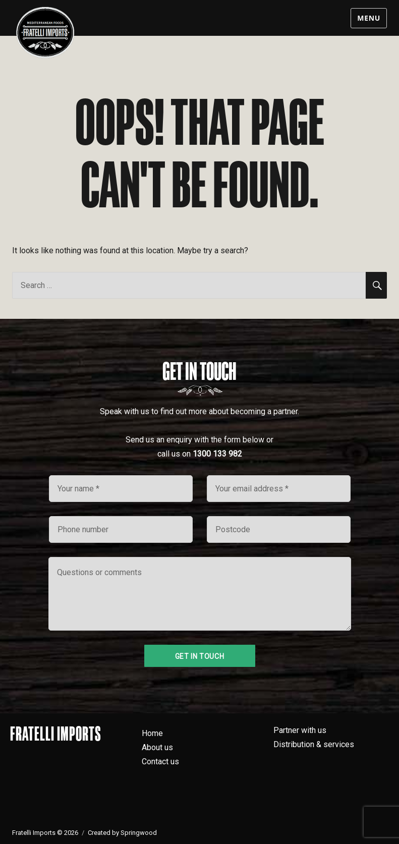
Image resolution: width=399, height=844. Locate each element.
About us (157, 747)
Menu (368, 18)
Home (152, 733)
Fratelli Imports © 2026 (45, 832)
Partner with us (299, 730)
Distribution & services (313, 744)
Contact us (160, 761)
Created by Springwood (122, 832)
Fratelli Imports (55, 733)
